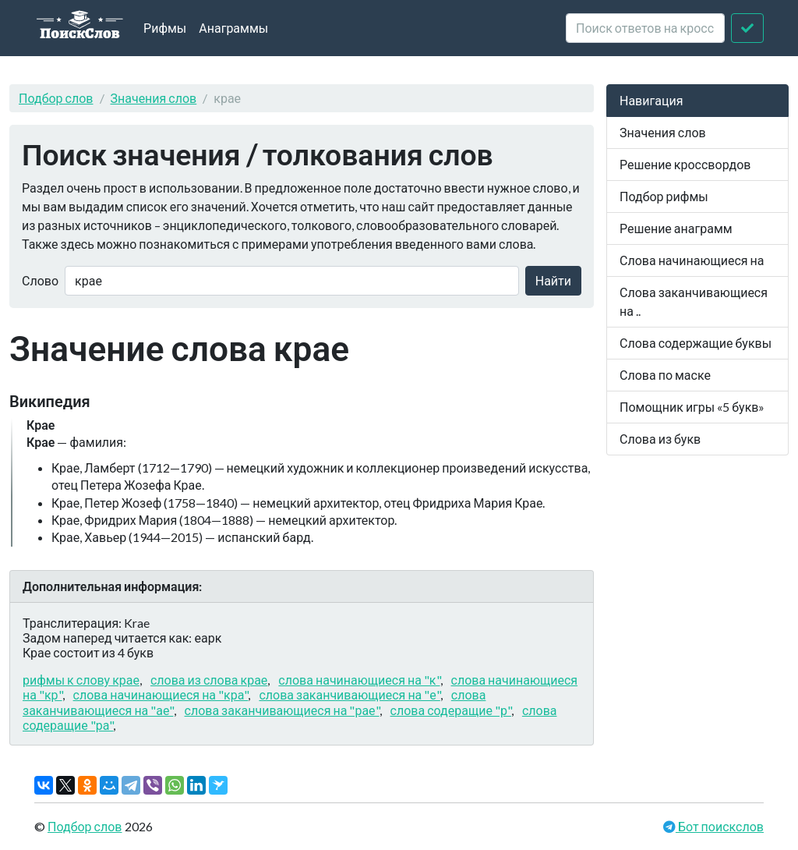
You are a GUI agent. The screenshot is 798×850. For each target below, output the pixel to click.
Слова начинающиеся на (692, 260)
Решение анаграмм (676, 228)
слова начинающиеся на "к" (359, 679)
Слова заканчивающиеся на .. (694, 301)
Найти (553, 280)
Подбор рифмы (664, 196)
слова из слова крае (208, 679)
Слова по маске (665, 374)
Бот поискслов (720, 826)
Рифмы (164, 27)
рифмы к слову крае (81, 679)
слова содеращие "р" (450, 710)
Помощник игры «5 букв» (692, 406)
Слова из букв (660, 438)
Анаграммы (233, 27)
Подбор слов (56, 97)
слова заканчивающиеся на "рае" (282, 710)
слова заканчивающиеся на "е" (349, 694)
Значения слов (154, 97)
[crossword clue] (645, 28)
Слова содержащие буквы (696, 342)
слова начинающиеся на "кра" (161, 694)
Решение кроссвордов (685, 164)
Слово (40, 280)
